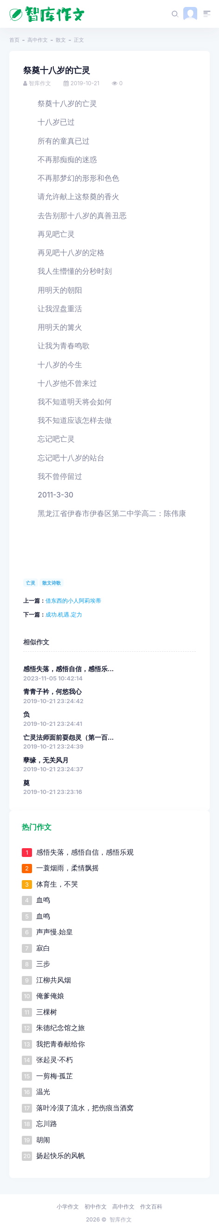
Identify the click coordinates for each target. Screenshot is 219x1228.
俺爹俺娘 (50, 995)
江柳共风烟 (53, 980)
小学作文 (68, 1206)
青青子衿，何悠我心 (52, 691)
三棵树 (46, 1012)
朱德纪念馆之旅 (60, 1027)
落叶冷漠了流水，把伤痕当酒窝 (85, 1107)
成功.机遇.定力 (63, 614)
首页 (14, 40)
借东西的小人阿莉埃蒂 (73, 600)
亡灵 (30, 583)
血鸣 (43, 899)
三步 (43, 963)
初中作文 (95, 1206)
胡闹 (43, 1139)
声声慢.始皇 (54, 931)
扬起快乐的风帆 (60, 1155)
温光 (43, 1091)
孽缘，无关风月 (46, 760)
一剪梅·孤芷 (54, 1075)
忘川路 (46, 1123)
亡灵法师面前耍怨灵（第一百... (68, 737)
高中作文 (37, 40)
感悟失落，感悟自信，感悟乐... (68, 669)
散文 (61, 40)
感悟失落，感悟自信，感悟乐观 (85, 852)
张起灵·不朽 (54, 1059)
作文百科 (151, 1206)
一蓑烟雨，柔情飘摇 (67, 867)
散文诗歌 (51, 583)
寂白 (43, 948)
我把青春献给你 (60, 1043)
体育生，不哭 (57, 884)
